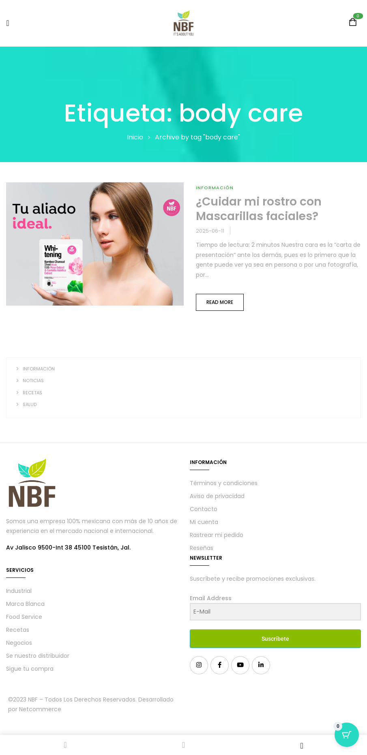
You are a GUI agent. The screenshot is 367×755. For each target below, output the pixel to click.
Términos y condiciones (224, 483)
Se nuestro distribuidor (37, 656)
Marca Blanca (25, 604)
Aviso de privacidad (217, 496)
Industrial (19, 591)
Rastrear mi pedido (216, 535)
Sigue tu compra (30, 669)
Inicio (135, 137)
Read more (219, 302)
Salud (29, 404)
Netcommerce (40, 709)
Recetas (32, 392)
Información (39, 369)
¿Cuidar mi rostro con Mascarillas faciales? (259, 209)
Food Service (24, 617)
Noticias (33, 380)
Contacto (203, 509)
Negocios (19, 643)
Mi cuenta (204, 522)
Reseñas (201, 548)
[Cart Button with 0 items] (347, 735)
